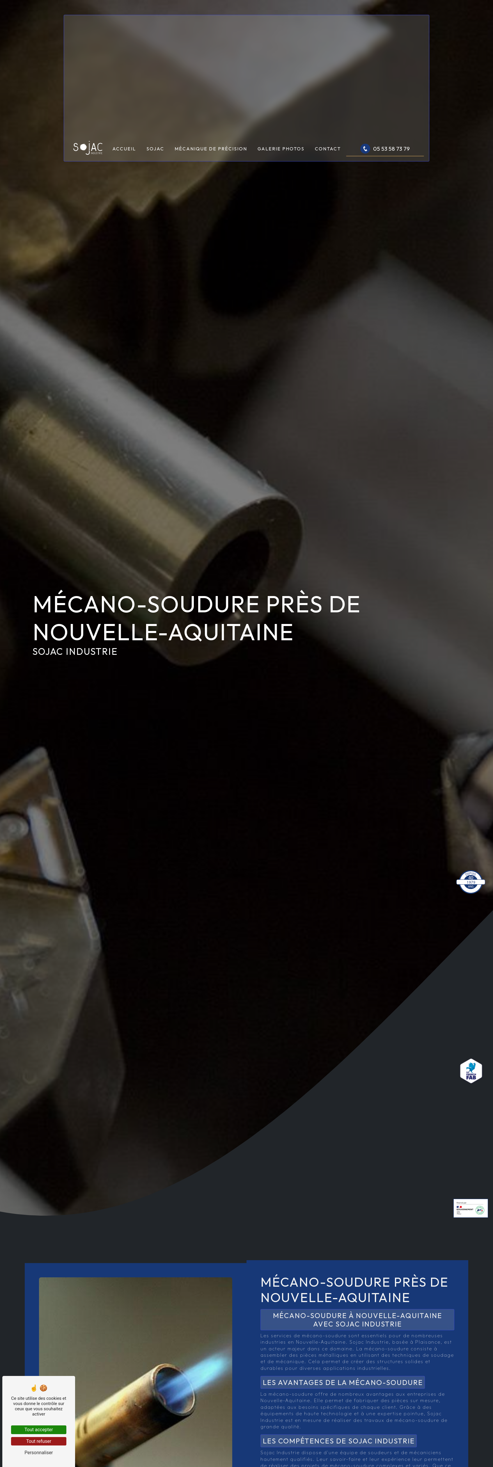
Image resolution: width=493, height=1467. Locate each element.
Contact (328, 149)
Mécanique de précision (211, 149)
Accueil (124, 149)
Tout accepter (38, 1429)
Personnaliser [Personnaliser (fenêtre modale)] (38, 1452)
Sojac (155, 149)
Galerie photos (281, 149)
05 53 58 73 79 (385, 149)
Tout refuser (38, 1441)
